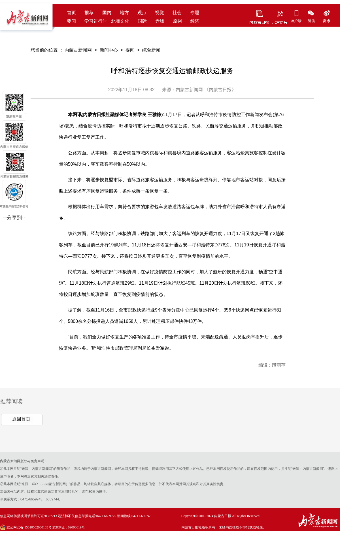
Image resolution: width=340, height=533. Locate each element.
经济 (194, 21)
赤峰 (159, 21)
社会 (177, 12)
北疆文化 (120, 21)
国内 (106, 12)
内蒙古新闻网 (78, 50)
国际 (142, 21)
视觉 (159, 12)
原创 (177, 21)
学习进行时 (95, 21)
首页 (71, 12)
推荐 (89, 12)
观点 (141, 12)
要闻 (71, 21)
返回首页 (21, 419)
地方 (124, 12)
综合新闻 (151, 50)
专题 (194, 12)
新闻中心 (109, 50)
